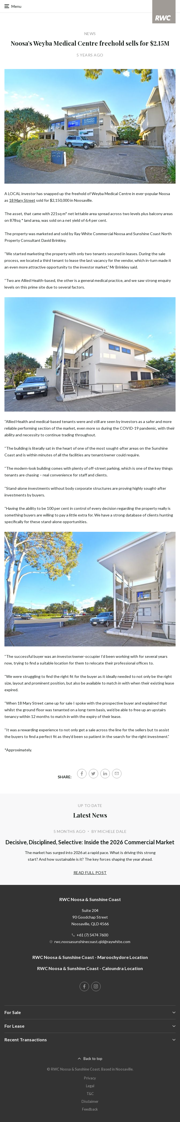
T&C (90, 1093)
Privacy (90, 1078)
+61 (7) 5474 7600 (92, 934)
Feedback (90, 1109)
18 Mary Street (22, 200)
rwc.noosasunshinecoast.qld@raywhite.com (92, 941)
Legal (90, 1086)
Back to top (92, 1058)
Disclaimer (90, 1101)
